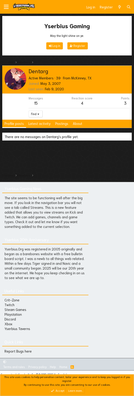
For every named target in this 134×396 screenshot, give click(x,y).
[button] (4, 361)
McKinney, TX (81, 78)
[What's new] (119, 6)
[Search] (128, 6)
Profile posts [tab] (14, 123)
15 (36, 102)
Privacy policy (37, 367)
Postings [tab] (61, 123)
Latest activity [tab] (39, 123)
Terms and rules (14, 367)
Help (53, 367)
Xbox (8, 323)
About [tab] (77, 123)
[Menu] (6, 7)
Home (63, 367)
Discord (10, 319)
